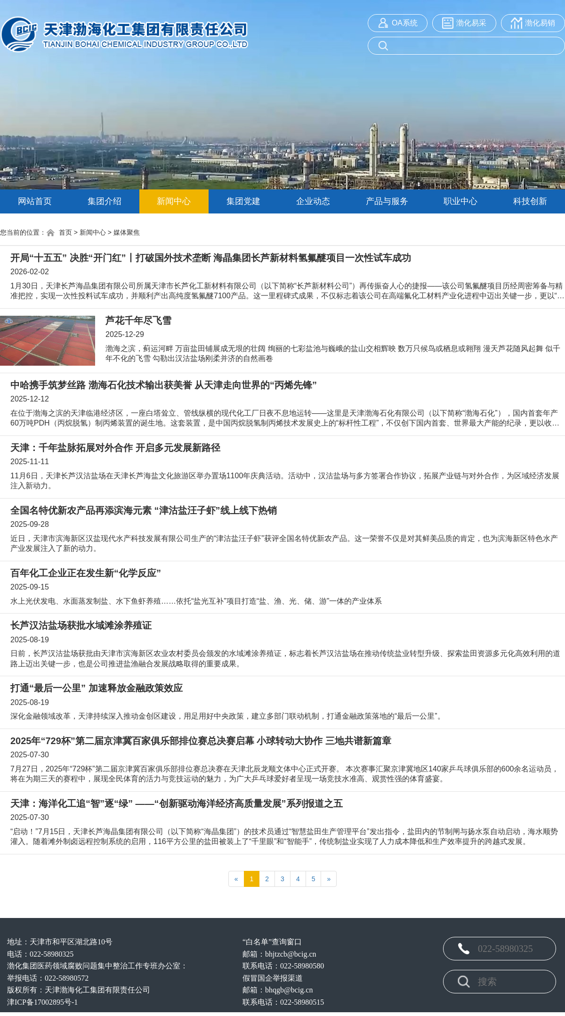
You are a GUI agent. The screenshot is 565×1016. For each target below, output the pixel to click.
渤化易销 (540, 23)
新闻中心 (174, 201)
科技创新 (530, 201)
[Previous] (236, 879)
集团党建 (243, 201)
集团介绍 (104, 201)
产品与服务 (387, 201)
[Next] (329, 879)
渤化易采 (471, 23)
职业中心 (460, 201)
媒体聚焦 (126, 232)
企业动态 (313, 201)
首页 (59, 233)
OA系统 (405, 23)
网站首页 (35, 201)
